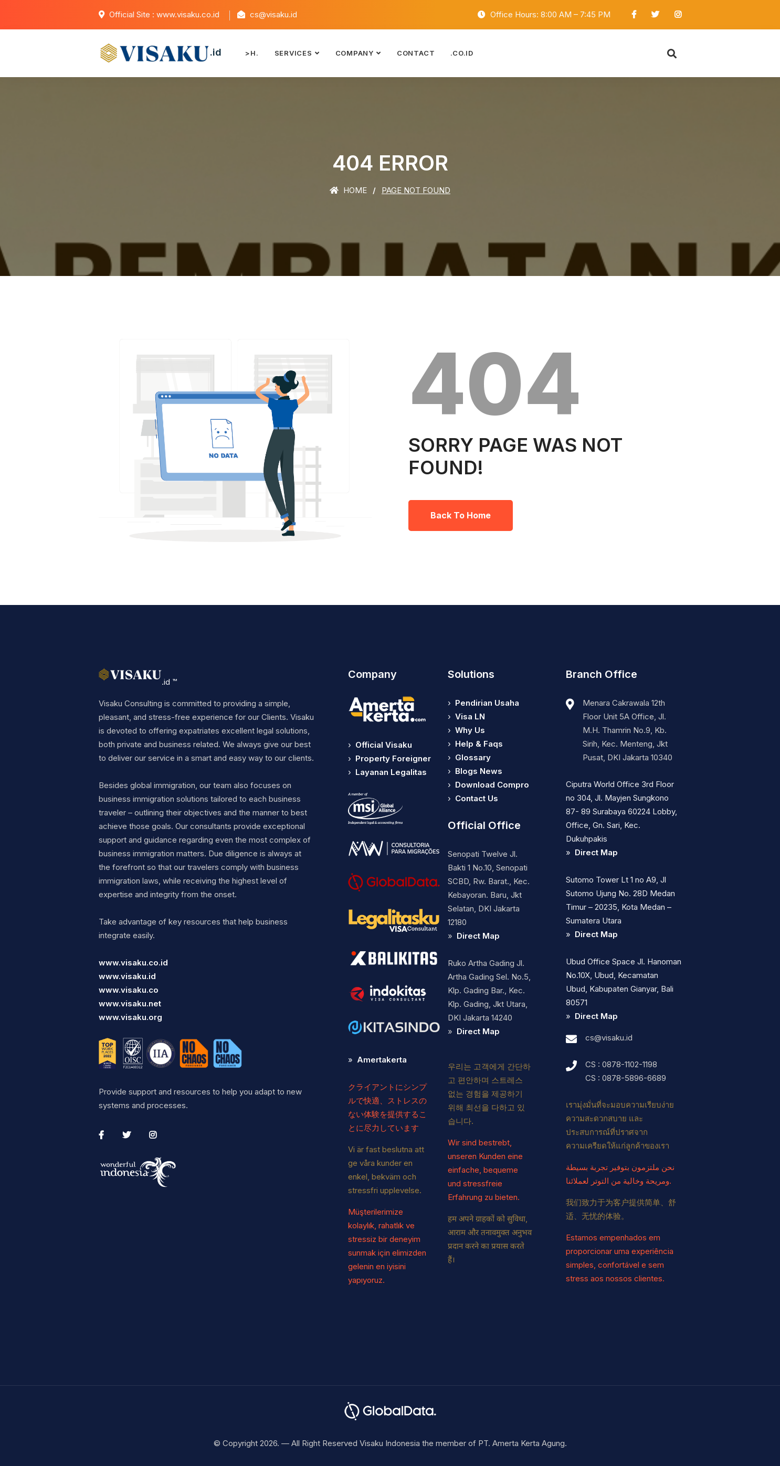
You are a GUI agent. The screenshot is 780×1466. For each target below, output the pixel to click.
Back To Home (460, 515)
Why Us (470, 730)
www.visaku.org (130, 1017)
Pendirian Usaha (487, 703)
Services (293, 53)
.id (160, 53)
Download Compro (492, 785)
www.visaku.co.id (133, 963)
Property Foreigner (393, 758)
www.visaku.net (130, 1003)
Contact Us (476, 798)
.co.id (461, 53)
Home (348, 190)
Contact (416, 53)
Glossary (473, 757)
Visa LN (470, 716)
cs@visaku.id (609, 1038)
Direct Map (478, 936)
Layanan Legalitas (391, 772)
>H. (251, 53)
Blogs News (478, 771)
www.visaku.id (127, 976)
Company (354, 53)
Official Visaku (383, 745)
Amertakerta (382, 1060)
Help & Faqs (479, 744)
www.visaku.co (129, 990)
